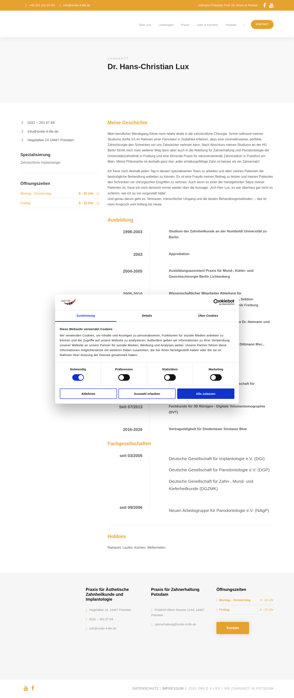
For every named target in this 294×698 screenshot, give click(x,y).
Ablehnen (88, 393)
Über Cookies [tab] (208, 315)
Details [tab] (147, 315)
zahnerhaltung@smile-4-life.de (175, 624)
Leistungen (166, 25)
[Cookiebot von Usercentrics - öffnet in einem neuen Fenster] (216, 302)
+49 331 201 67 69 (42, 5)
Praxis (185, 25)
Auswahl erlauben (147, 393)
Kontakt (262, 24)
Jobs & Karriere (207, 25)
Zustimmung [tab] (86, 315)
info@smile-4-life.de (76, 5)
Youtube (230, 25)
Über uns (145, 25)
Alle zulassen (205, 393)
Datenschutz (146, 688)
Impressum (173, 688)
